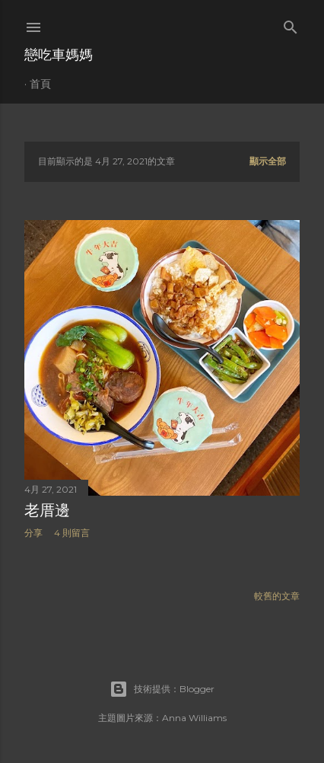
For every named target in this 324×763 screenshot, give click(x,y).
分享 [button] (33, 532)
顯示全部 (267, 161)
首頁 (40, 84)
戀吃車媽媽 (58, 54)
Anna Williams (194, 717)
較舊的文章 (277, 596)
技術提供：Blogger (162, 689)
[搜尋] (290, 24)
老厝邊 (47, 510)
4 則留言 (72, 532)
